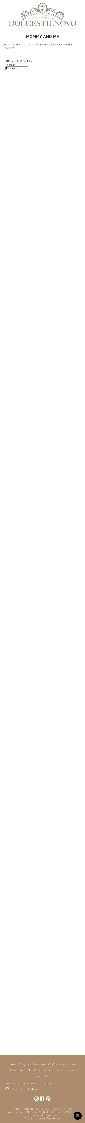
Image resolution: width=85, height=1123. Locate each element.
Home (12, 1064)
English (71, 1070)
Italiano (48, 1075)
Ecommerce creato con (42, 1118)
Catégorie (24, 1064)
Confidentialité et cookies (62, 1064)
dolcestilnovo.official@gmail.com (42, 1115)
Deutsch (59, 1070)
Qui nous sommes (43, 1070)
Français (37, 1075)
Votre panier (39, 1064)
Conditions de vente (20, 1070)
